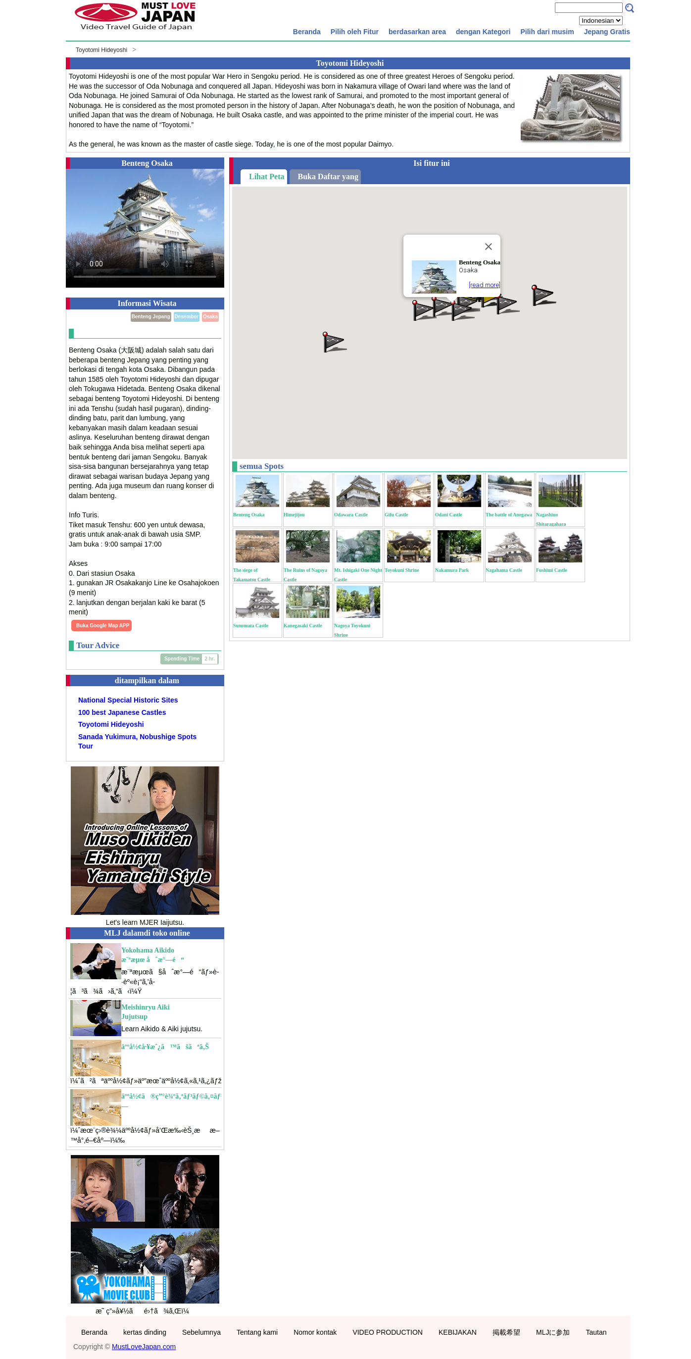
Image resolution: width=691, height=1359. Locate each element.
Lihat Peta (267, 176)
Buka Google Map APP (102, 625)
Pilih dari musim (547, 32)
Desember (186, 316)
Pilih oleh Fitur (355, 32)
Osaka (210, 316)
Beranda (307, 32)
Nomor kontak (315, 1332)
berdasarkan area (417, 32)
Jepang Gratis (607, 32)
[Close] (488, 246)
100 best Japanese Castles (122, 712)
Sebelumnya (201, 1332)
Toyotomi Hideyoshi (101, 50)
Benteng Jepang (151, 316)
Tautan (596, 1332)
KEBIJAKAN (458, 1332)
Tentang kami (257, 1332)
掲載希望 (506, 1332)
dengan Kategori (483, 32)
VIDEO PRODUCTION (387, 1332)
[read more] (484, 285)
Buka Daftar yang (328, 176)
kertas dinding (144, 1332)
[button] (507, 303)
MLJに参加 (553, 1332)
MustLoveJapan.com (144, 1347)
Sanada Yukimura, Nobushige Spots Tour (137, 742)
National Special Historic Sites (128, 700)
